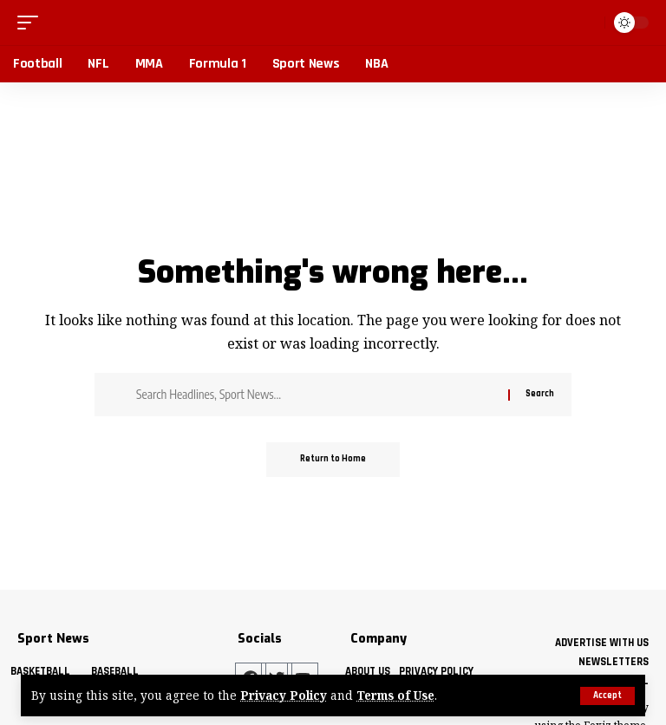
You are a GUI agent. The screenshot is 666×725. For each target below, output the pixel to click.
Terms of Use (396, 696)
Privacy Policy (283, 696)
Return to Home (333, 460)
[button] (607, 696)
